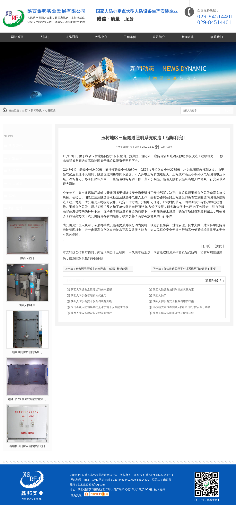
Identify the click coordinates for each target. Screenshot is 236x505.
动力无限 (76, 495)
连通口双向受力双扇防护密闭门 (27, 399)
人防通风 (72, 37)
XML (95, 479)
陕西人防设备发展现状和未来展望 (91, 289)
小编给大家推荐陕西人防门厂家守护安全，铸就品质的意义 (184, 307)
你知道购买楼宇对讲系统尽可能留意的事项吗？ (192, 268)
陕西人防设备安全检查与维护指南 (173, 301)
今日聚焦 (50, 110)
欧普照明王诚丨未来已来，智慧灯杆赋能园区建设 (106, 268)
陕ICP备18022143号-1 (159, 474)
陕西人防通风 (27, 305)
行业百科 (16, 158)
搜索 (226, 111)
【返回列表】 (211, 280)
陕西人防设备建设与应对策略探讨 (91, 313)
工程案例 (130, 37)
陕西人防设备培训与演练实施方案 (173, 289)
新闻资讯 (187, 37)
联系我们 (216, 37)
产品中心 (101, 37)
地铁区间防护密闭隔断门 (27, 352)
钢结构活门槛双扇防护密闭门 (27, 446)
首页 (25, 110)
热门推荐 (16, 208)
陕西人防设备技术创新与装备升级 (91, 301)
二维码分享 (166, 146)
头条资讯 (16, 146)
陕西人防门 (27, 258)
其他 (12, 196)
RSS (87, 479)
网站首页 (17, 37)
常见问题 (16, 171)
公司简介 (159, 37)
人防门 (44, 37)
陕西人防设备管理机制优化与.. (89, 295)
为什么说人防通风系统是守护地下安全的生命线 (99, 307)
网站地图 (76, 479)
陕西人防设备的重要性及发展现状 (173, 313)
